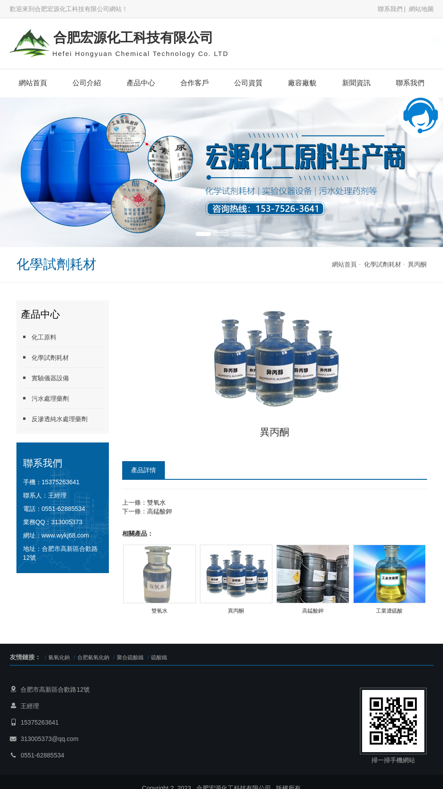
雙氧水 (156, 502)
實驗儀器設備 (45, 378)
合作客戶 (194, 83)
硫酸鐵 (159, 657)
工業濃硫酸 (389, 611)
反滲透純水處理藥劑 (54, 418)
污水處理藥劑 (45, 398)
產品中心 (141, 83)
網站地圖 (421, 8)
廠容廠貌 (302, 83)
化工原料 (38, 337)
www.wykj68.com (65, 535)
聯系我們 (390, 8)
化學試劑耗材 (382, 264)
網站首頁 (33, 83)
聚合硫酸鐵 (130, 657)
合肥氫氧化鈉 (93, 657)
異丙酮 (417, 264)
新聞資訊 (356, 83)
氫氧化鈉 (59, 657)
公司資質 (248, 83)
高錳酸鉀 (159, 511)
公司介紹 (86, 83)
